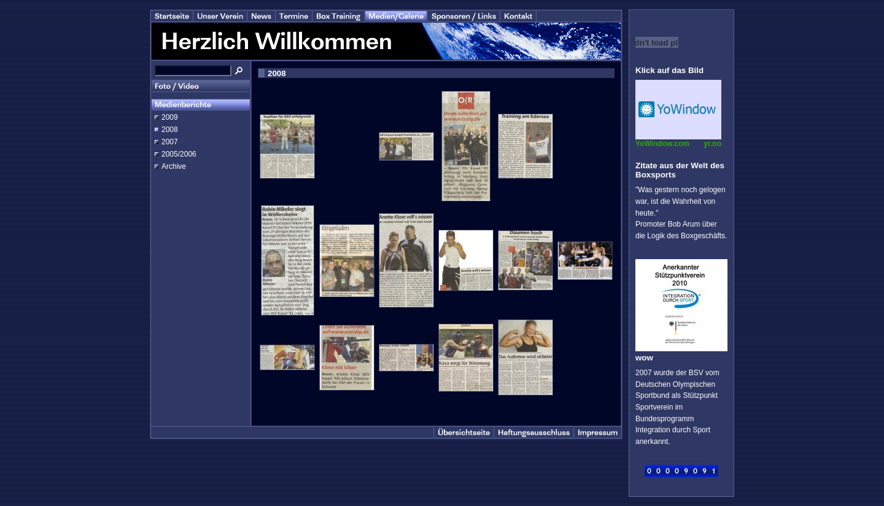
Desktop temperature (678, 109)
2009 (169, 117)
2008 (169, 129)
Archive (173, 166)
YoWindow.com (662, 143)
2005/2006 (178, 154)
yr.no (712, 143)
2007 (169, 142)
